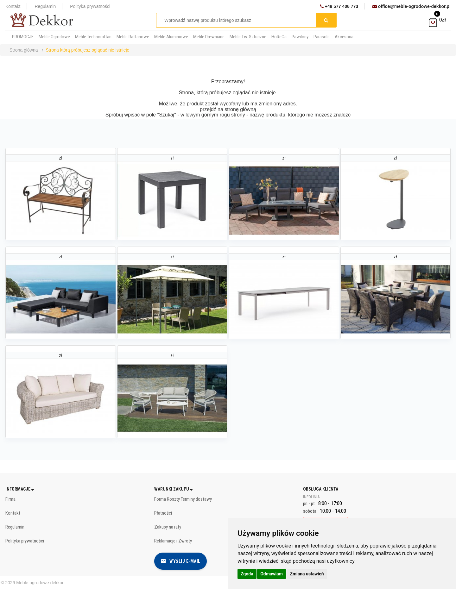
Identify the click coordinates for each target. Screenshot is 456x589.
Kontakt (12, 6)
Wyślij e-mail (180, 561)
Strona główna (24, 50)
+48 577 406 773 (339, 6)
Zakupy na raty (167, 527)
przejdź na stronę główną (228, 109)
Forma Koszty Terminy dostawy (183, 499)
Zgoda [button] (247, 573)
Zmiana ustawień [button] (307, 573)
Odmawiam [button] (271, 573)
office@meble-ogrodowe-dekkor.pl (411, 6)
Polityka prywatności (90, 6)
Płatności (163, 513)
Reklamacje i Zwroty (173, 541)
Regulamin (45, 6)
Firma (10, 499)
